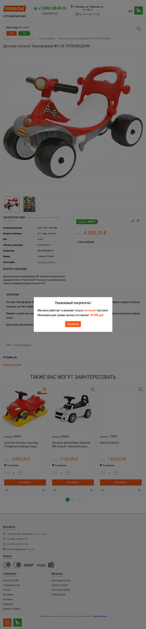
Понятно (73, 324)
